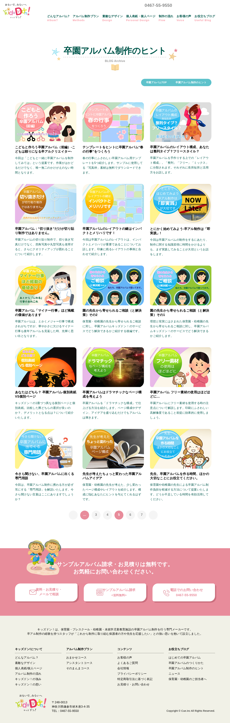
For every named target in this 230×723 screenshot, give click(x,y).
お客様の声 (124, 657)
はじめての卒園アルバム (185, 657)
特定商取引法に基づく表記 (134, 679)
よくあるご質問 (127, 662)
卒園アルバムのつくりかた (186, 662)
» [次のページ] (153, 515)
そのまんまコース (78, 668)
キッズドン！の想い (28, 684)
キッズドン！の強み (28, 679)
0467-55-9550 (158, 5)
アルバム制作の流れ (28, 673)
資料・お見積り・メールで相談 (49, 592)
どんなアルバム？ (26, 657)
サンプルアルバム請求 (119, 592)
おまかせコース (76, 657)
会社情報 (123, 668)
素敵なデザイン (25, 662)
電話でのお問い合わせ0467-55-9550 (186, 592)
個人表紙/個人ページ (28, 668)
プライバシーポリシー (132, 673)
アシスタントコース (79, 662)
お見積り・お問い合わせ (133, 684)
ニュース (174, 673)
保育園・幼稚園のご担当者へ (188, 679)
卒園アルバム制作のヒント (186, 668)
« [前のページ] (73, 515)
